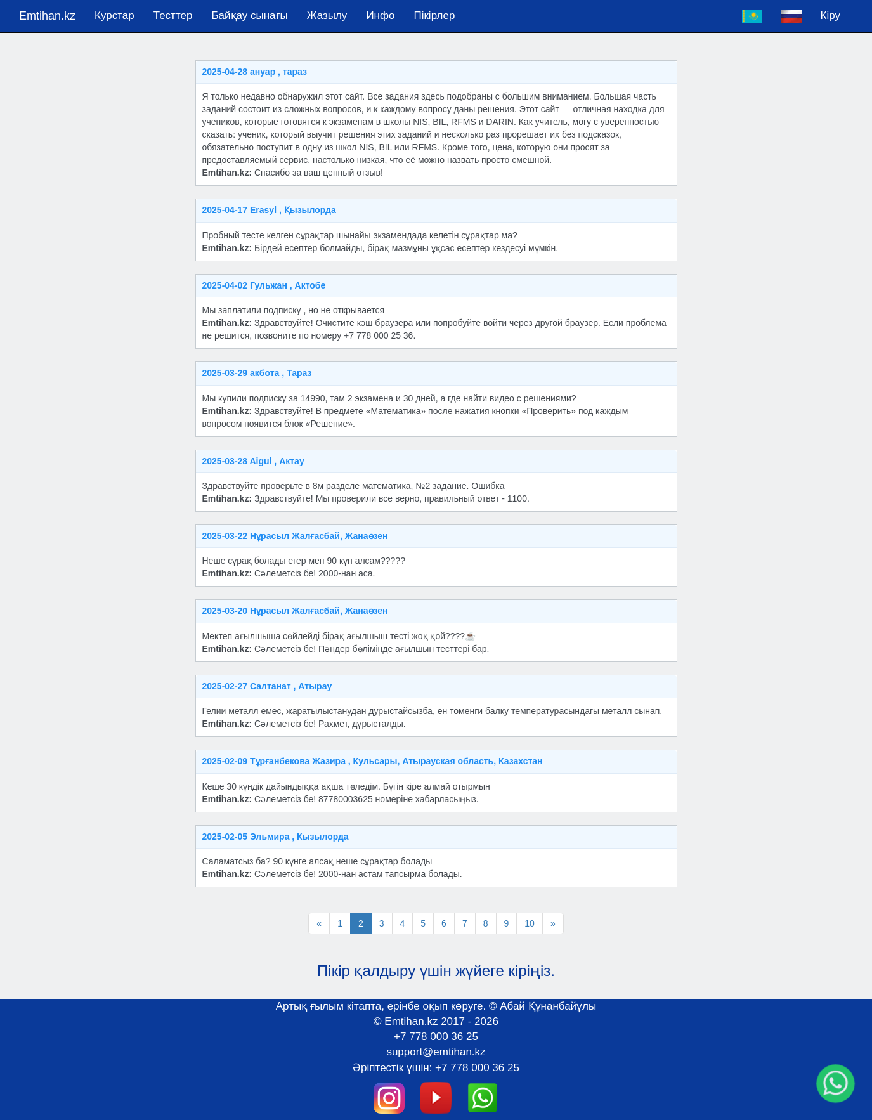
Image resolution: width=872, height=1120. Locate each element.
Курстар (114, 16)
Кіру (830, 16)
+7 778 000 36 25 (436, 1037)
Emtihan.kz (47, 16)
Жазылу (327, 16)
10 (529, 923)
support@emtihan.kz (435, 1052)
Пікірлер (434, 16)
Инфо (380, 16)
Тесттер (173, 16)
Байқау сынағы (249, 16)
